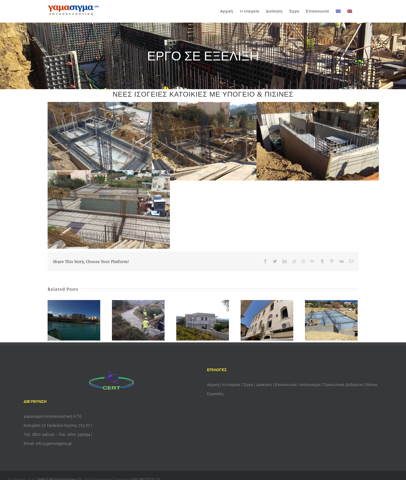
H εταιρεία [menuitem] (231, 384)
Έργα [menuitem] (248, 384)
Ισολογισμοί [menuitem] (310, 384)
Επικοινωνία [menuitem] (286, 384)
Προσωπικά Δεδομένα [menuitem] (343, 384)
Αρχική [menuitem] (213, 384)
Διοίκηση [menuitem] (264, 384)
